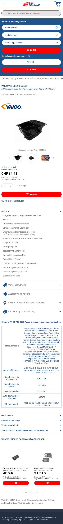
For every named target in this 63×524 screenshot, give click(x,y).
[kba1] (31, 62)
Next (53, 158)
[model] (31, 35)
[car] (31, 42)
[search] (31, 13)
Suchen (31, 50)
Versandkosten (10, 179)
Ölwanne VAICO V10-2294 (44, 468)
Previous (10, 158)
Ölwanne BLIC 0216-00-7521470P (16, 468)
